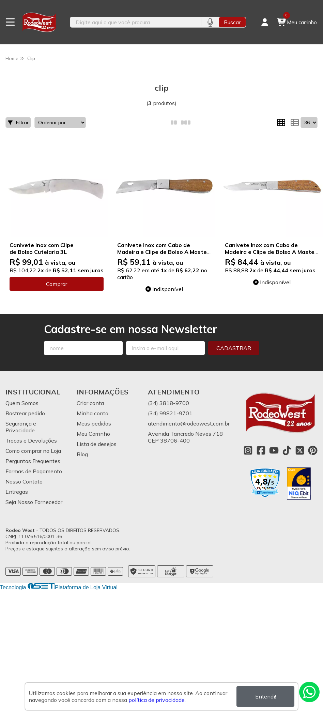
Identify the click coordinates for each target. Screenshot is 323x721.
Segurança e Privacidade (20, 427)
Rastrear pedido (25, 413)
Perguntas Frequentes (32, 461)
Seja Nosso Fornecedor (33, 502)
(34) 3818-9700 (168, 403)
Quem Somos (22, 403)
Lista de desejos (97, 444)
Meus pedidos (94, 423)
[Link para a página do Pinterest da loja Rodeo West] (313, 450)
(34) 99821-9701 (170, 413)
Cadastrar (233, 348)
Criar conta (90, 403)
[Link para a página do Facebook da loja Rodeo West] (261, 450)
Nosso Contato (24, 481)
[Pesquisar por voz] (210, 22)
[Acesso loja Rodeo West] (265, 22)
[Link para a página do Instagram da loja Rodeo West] (248, 450)
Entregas (16, 491)
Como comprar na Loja (33, 450)
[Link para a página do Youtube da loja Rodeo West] (274, 450)
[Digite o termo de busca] (135, 22)
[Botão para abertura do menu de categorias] (10, 22)
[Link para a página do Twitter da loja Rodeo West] (300, 450)
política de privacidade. (157, 699)
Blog (82, 454)
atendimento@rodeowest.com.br (189, 423)
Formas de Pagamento (33, 471)
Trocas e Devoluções (31, 440)
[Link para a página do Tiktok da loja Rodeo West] (287, 450)
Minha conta (92, 413)
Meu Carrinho (93, 433)
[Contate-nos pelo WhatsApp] (309, 692)
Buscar (232, 22)
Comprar (56, 283)
